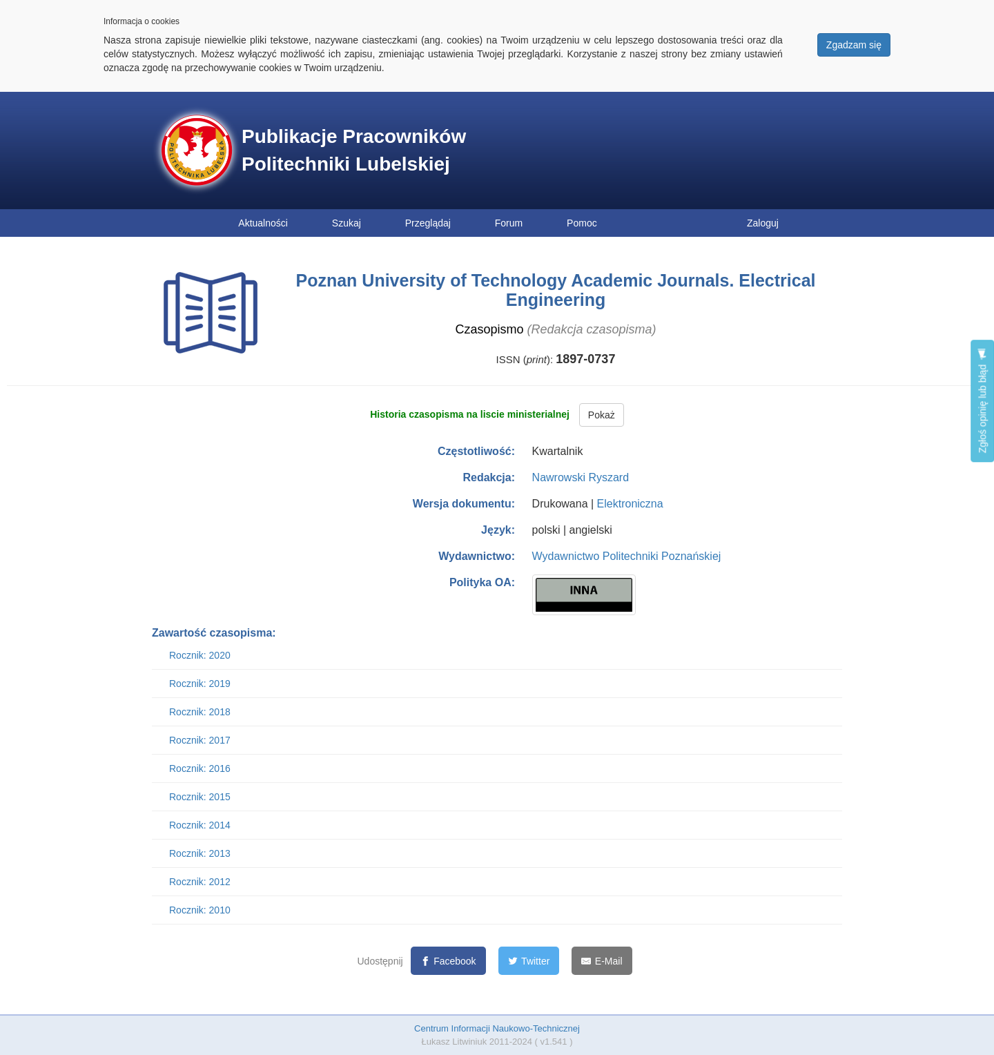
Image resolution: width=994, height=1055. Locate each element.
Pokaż (601, 414)
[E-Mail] (602, 961)
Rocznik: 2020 (200, 655)
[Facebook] (448, 961)
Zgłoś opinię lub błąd (982, 401)
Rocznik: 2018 (200, 711)
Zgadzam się (853, 44)
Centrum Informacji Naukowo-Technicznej (497, 1028)
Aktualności (263, 223)
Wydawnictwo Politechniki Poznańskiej (626, 556)
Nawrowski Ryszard (580, 477)
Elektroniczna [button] (630, 504)
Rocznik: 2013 (200, 853)
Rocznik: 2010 (200, 910)
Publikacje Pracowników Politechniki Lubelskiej (354, 150)
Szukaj (346, 223)
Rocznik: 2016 (200, 768)
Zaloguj (763, 223)
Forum (509, 223)
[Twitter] (529, 961)
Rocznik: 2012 (200, 881)
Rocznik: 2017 (200, 740)
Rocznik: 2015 (200, 796)
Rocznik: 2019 (200, 683)
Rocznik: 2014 (200, 825)
